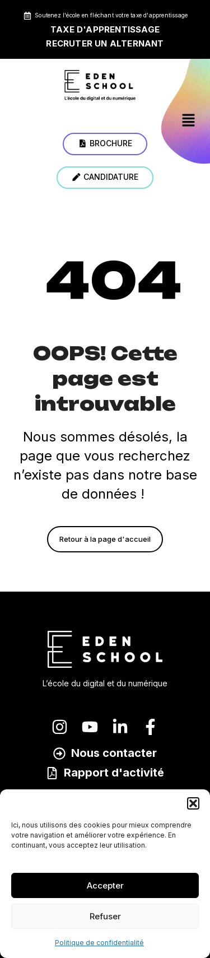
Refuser (105, 916)
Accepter (105, 885)
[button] (193, 803)
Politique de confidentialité (99, 942)
